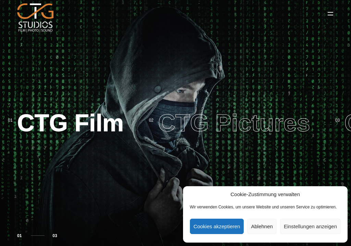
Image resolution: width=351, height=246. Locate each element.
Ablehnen (262, 226)
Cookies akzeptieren (217, 226)
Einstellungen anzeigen (310, 226)
